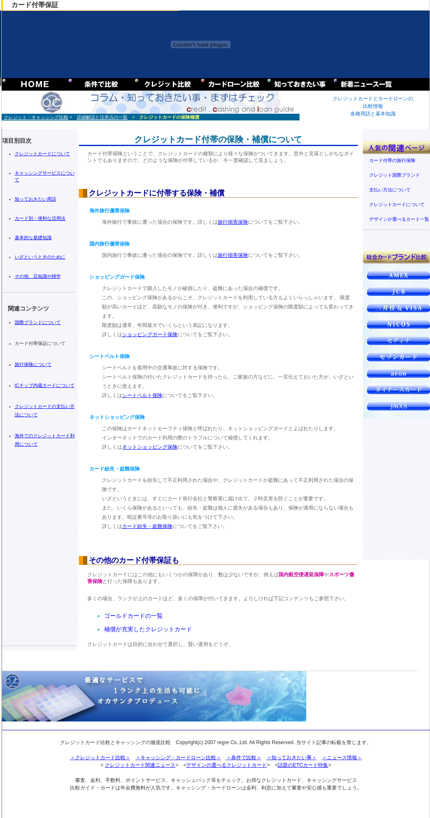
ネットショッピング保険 (149, 447)
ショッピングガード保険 (149, 334)
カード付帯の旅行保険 (392, 160)
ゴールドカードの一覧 (133, 615)
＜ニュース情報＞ (342, 758)
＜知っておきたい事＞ (291, 758)
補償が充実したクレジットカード (148, 629)
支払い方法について (390, 189)
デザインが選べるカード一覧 (399, 219)
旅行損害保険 (233, 222)
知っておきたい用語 (35, 198)
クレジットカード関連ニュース (140, 765)
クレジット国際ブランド (394, 175)
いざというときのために (40, 256)
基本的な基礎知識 (33, 237)
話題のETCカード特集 (303, 765)
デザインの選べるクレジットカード (226, 765)
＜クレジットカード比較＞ (100, 758)
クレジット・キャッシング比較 (36, 117)
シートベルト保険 (142, 395)
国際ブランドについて (38, 322)
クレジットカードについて (42, 153)
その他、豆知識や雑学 (38, 276)
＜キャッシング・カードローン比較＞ (178, 758)
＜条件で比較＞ (243, 758)
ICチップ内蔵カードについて (45, 385)
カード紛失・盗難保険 (147, 526)
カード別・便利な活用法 (40, 218)
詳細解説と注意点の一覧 (102, 117)
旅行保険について (33, 364)
